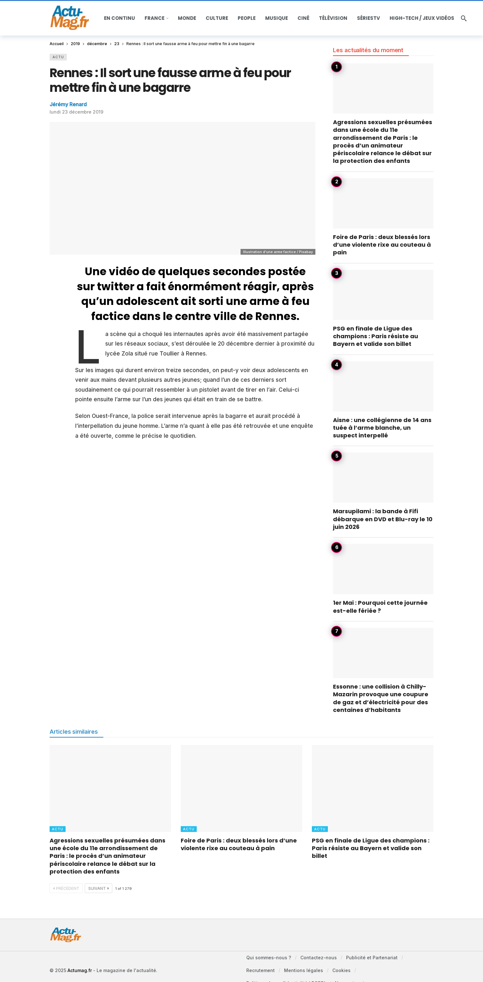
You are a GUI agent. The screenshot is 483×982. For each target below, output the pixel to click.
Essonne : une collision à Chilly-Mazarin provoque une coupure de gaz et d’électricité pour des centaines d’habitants (380, 698)
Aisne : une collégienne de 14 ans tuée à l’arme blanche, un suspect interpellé (382, 428)
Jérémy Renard (68, 104)
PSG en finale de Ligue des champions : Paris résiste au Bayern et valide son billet (375, 336)
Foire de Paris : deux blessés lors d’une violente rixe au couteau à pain (382, 245)
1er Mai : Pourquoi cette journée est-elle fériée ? (380, 606)
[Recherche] (464, 18)
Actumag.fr (79, 970)
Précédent (66, 888)
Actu (58, 57)
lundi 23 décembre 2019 (76, 112)
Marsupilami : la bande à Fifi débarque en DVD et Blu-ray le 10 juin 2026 (382, 519)
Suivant (98, 888)
